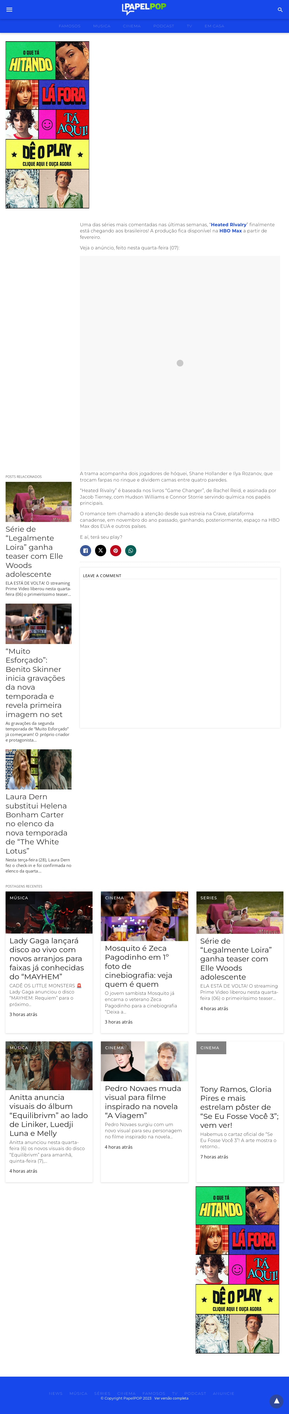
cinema (132, 25)
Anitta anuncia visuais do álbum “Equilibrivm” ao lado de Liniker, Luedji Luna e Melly (48, 1115)
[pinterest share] (115, 550)
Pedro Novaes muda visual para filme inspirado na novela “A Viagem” (143, 1102)
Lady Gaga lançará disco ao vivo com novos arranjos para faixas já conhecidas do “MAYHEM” (46, 958)
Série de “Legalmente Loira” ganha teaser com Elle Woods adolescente (34, 551)
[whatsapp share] (130, 550)
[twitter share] (100, 550)
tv (189, 25)
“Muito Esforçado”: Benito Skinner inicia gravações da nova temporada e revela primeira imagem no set (35, 683)
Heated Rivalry (229, 224)
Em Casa (214, 25)
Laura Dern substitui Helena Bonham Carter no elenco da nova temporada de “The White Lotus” (36, 823)
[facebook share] (85, 550)
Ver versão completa (171, 1398)
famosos (70, 25)
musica (102, 25)
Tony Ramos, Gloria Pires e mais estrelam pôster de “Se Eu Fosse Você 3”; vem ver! (239, 1107)
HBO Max (231, 231)
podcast (163, 25)
